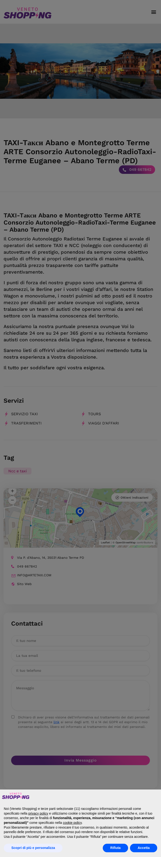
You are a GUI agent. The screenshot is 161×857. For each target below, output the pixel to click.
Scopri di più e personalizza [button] (33, 848)
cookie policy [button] (72, 823)
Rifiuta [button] (115, 848)
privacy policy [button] (38, 813)
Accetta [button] (144, 848)
